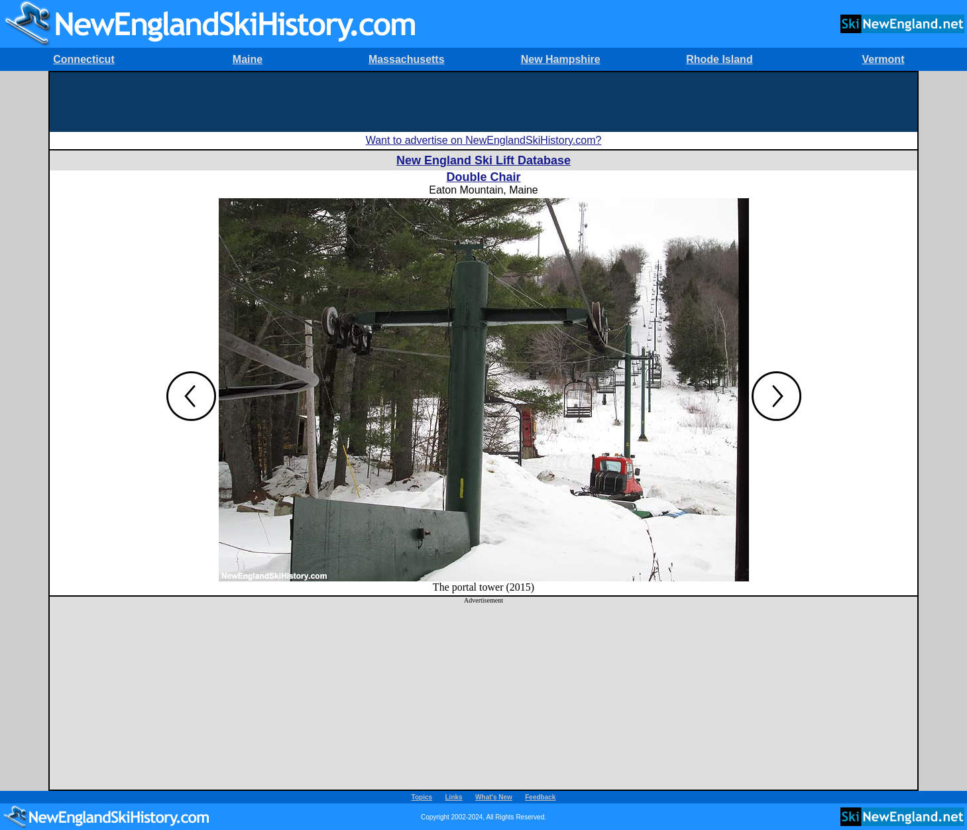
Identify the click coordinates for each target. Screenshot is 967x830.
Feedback (540, 797)
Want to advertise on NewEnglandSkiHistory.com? (484, 140)
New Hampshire (560, 59)
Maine (247, 59)
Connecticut (83, 59)
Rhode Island (719, 59)
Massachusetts (407, 59)
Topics (422, 797)
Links (454, 797)
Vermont (883, 59)
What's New (493, 797)
